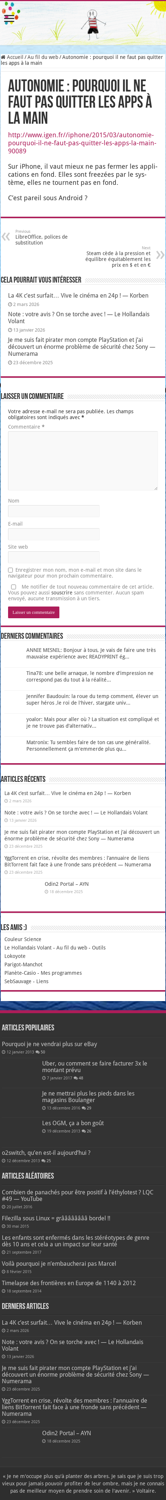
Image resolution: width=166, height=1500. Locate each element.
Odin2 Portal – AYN (67, 884)
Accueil (12, 57)
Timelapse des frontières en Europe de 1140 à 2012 (69, 1283)
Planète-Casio (20, 973)
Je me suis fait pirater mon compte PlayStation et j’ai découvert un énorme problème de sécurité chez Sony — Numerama (81, 346)
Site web (18, 547)
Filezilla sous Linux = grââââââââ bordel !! (56, 1218)
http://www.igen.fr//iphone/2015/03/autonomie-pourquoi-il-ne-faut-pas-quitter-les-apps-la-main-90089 (82, 143)
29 (89, 1108)
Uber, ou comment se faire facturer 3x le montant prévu (94, 1067)
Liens (42, 981)
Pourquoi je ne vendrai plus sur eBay (49, 1044)
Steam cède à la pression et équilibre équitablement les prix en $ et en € (113, 257)
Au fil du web (42, 57)
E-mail (15, 524)
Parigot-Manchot (23, 964)
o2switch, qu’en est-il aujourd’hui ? (46, 1152)
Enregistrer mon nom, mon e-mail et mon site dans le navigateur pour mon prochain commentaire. (75, 573)
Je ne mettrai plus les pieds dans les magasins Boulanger (88, 1097)
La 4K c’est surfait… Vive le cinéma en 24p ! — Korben (78, 295)
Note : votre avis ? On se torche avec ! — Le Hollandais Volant (76, 813)
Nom (13, 501)
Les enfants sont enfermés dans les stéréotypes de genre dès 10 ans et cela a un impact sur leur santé (76, 1241)
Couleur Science (22, 939)
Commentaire (26, 427)
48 (81, 1078)
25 (49, 1160)
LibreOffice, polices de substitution (53, 237)
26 (89, 1131)
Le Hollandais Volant (28, 948)
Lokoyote (15, 956)
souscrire (62, 593)
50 (43, 1052)
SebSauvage (18, 981)
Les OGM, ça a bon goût (73, 1123)
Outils (99, 948)
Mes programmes (61, 973)
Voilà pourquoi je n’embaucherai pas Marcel (59, 1263)
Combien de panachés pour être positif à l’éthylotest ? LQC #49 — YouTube (78, 1195)
